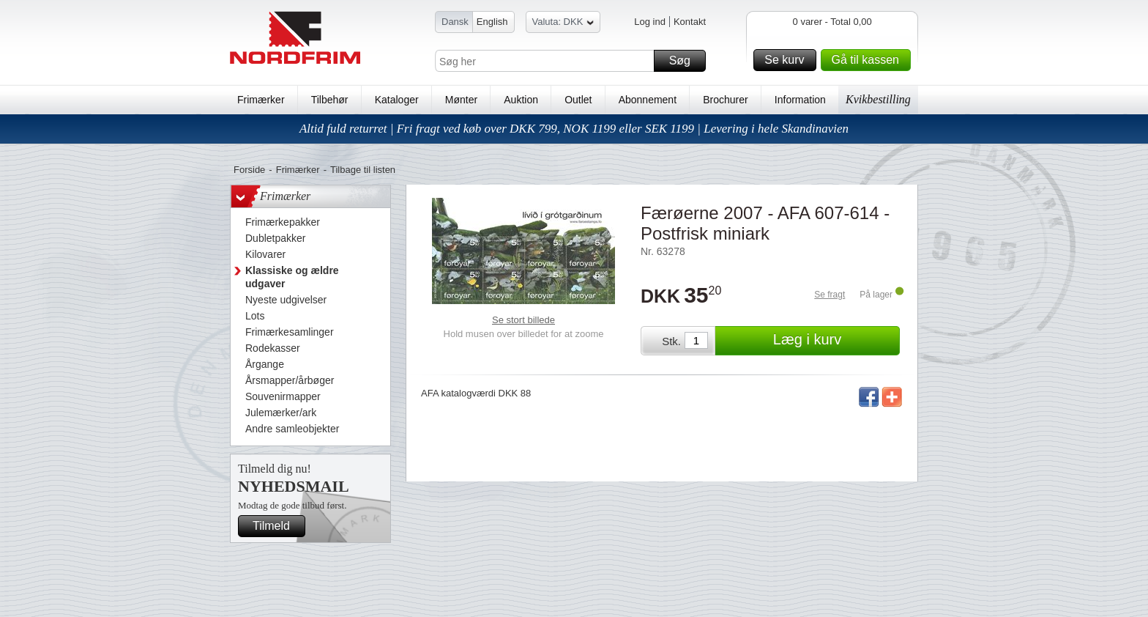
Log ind (650, 21)
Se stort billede (523, 319)
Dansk (455, 21)
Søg (685, 61)
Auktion (521, 100)
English (492, 21)
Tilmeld (277, 526)
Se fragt (829, 294)
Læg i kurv (834, 340)
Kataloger (397, 100)
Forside (249, 169)
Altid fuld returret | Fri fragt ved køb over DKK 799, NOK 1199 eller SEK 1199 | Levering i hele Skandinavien (574, 129)
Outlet (578, 100)
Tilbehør (329, 100)
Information (800, 100)
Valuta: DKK (563, 24)
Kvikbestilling (878, 99)
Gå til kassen (869, 60)
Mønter (461, 100)
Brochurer (725, 100)
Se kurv (787, 60)
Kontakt (690, 21)
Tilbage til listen (362, 169)
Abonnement (647, 100)
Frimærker (261, 100)
